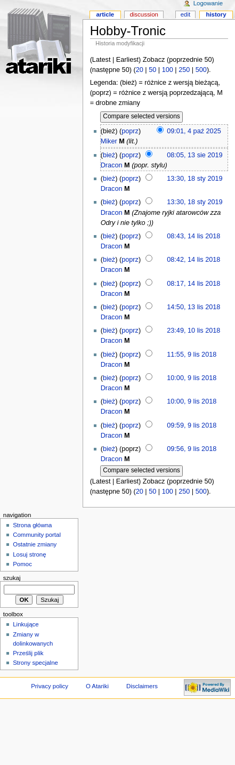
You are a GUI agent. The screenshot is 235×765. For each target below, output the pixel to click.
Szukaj (12, 578)
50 (152, 70)
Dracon (112, 165)
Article (105, 14)
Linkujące (25, 624)
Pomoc (22, 564)
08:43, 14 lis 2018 (193, 236)
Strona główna (32, 525)
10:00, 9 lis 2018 (191, 378)
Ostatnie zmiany (34, 544)
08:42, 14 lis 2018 (193, 259)
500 (201, 70)
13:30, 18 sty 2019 (194, 178)
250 (184, 70)
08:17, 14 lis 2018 (193, 283)
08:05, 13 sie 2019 (194, 155)
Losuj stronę (29, 554)
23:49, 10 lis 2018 (193, 330)
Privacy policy (49, 686)
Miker (109, 141)
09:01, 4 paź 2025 (194, 131)
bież (109, 155)
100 (167, 70)
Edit (185, 14)
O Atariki (97, 686)
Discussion (143, 14)
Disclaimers (142, 686)
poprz (130, 131)
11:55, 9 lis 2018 (191, 354)
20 (139, 70)
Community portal (37, 535)
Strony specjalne (35, 662)
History (216, 14)
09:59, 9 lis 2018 (191, 425)
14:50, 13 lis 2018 (193, 307)
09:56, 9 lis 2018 (191, 449)
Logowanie (208, 3)
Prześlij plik (28, 653)
